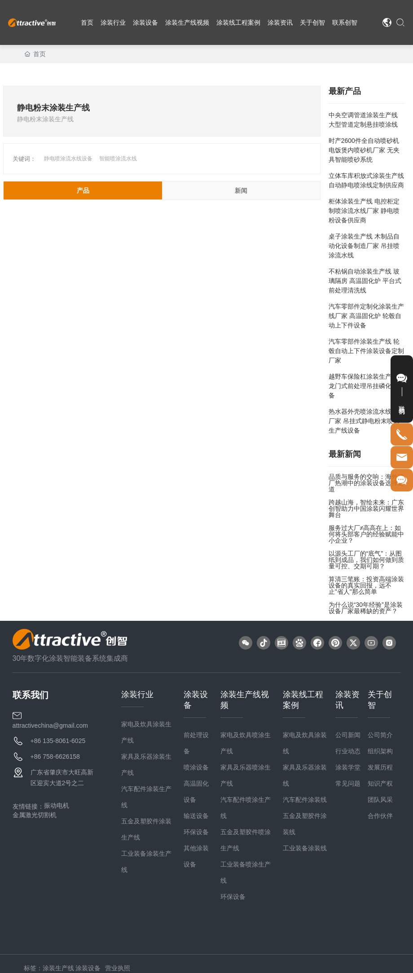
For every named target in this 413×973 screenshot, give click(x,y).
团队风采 (380, 799)
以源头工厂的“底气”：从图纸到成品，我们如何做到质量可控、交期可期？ (366, 560)
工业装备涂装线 (305, 848)
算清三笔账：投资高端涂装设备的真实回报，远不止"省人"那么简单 (366, 585)
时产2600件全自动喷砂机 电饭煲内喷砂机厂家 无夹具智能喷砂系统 (364, 150)
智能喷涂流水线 (118, 158)
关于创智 (380, 700)
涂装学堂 (347, 767)
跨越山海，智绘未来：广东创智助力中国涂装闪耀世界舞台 (366, 508)
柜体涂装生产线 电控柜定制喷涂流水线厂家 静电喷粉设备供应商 (364, 211)
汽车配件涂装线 (305, 799)
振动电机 (56, 805)
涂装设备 (196, 700)
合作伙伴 (380, 815)
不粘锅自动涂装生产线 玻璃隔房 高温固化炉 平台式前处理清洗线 (365, 281)
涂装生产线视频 (244, 700)
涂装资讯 (347, 700)
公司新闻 (347, 735)
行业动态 (347, 751)
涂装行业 (137, 694)
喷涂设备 (196, 767)
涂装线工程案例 (303, 700)
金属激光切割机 (35, 814)
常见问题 (347, 783)
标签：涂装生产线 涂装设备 (62, 968)
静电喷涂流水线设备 (68, 158)
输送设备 (196, 815)
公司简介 (380, 735)
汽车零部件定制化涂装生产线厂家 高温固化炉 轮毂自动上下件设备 (366, 316)
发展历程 (380, 767)
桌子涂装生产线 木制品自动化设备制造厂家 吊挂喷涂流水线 (364, 246)
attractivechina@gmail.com (50, 725)
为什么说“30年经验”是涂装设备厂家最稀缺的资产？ (366, 608)
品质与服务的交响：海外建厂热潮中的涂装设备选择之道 (366, 483)
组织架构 (380, 751)
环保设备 (196, 832)
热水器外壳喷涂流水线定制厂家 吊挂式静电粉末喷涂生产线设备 (366, 421)
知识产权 (380, 783)
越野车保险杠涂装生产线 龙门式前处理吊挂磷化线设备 (366, 386)
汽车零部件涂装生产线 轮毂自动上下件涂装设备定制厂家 (366, 351)
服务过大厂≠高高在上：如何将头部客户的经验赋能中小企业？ (366, 534)
